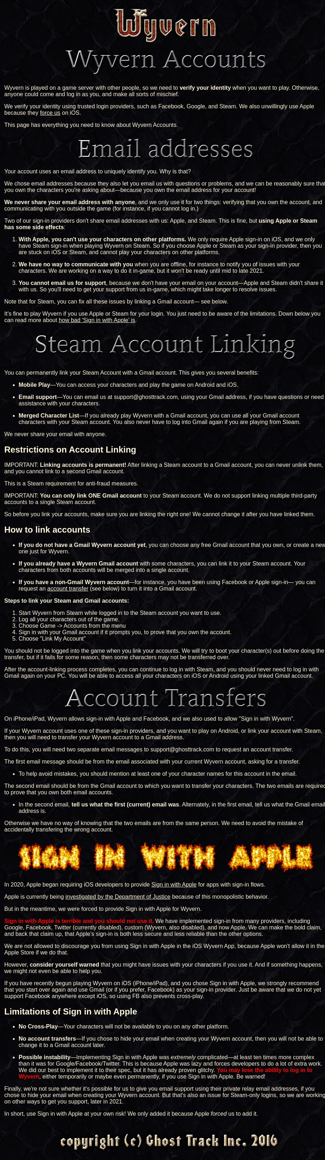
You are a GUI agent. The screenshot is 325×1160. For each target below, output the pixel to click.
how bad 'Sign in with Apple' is (97, 320)
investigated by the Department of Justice (118, 897)
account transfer (67, 589)
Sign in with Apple (174, 885)
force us (50, 113)
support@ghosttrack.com (146, 397)
